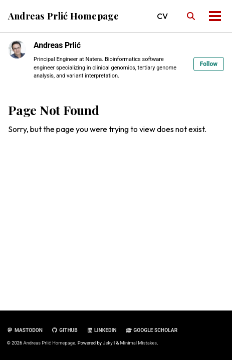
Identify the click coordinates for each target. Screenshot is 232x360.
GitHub (65, 330)
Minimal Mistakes (138, 343)
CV (162, 16)
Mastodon (25, 330)
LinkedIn (102, 330)
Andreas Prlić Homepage (63, 16)
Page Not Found (53, 110)
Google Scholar (151, 330)
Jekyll (109, 343)
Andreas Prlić (57, 45)
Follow (208, 64)
